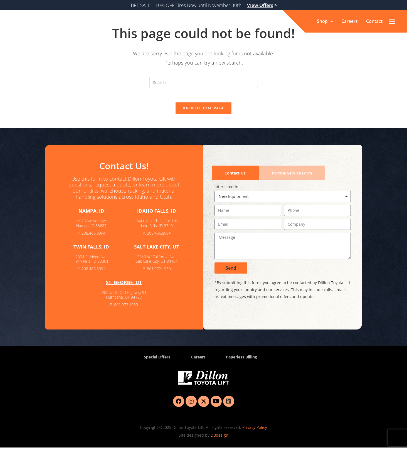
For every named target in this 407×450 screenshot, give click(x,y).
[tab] (235, 175)
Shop (325, 21)
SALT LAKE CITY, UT (156, 249)
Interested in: (227, 189)
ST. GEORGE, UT (124, 284)
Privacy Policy (254, 429)
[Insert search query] (203, 82)
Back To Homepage (204, 110)
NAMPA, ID (91, 213)
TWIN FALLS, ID (91, 249)
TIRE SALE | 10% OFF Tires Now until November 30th (203, 5)
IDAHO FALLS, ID (157, 213)
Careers (349, 21)
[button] (325, 21)
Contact (374, 21)
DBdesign (219, 437)
